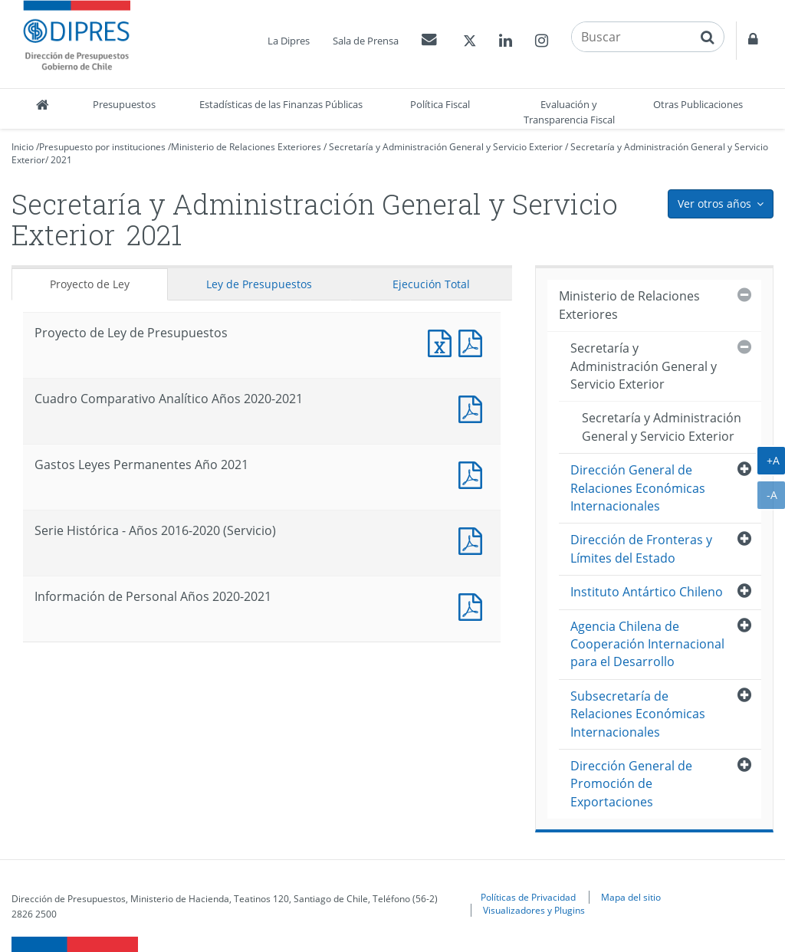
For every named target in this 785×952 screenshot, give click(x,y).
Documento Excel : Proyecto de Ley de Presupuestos (443, 341)
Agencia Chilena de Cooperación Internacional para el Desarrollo (647, 644)
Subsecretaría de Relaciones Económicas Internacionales (637, 714)
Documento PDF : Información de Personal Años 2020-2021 (473, 605)
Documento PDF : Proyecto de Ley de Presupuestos (473, 341)
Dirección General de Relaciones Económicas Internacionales (637, 487)
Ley (259, 284)
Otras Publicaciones (698, 104)
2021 (61, 159)
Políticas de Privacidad (528, 897)
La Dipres (289, 41)
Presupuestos (124, 104)
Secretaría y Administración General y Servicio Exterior (446, 146)
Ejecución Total (431, 284)
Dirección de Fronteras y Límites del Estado (641, 548)
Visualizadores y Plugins (534, 910)
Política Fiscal (440, 104)
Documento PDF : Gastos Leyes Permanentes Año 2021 (473, 473)
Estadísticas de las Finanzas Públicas (281, 104)
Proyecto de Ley (90, 284)
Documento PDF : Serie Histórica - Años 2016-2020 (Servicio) (473, 539)
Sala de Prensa (366, 41)
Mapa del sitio (631, 897)
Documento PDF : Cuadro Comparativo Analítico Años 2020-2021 (473, 407)
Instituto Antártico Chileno (646, 591)
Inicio (22, 146)
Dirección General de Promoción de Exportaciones (631, 783)
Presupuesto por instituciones (102, 146)
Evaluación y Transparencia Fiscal (569, 111)
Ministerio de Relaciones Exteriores (246, 146)
